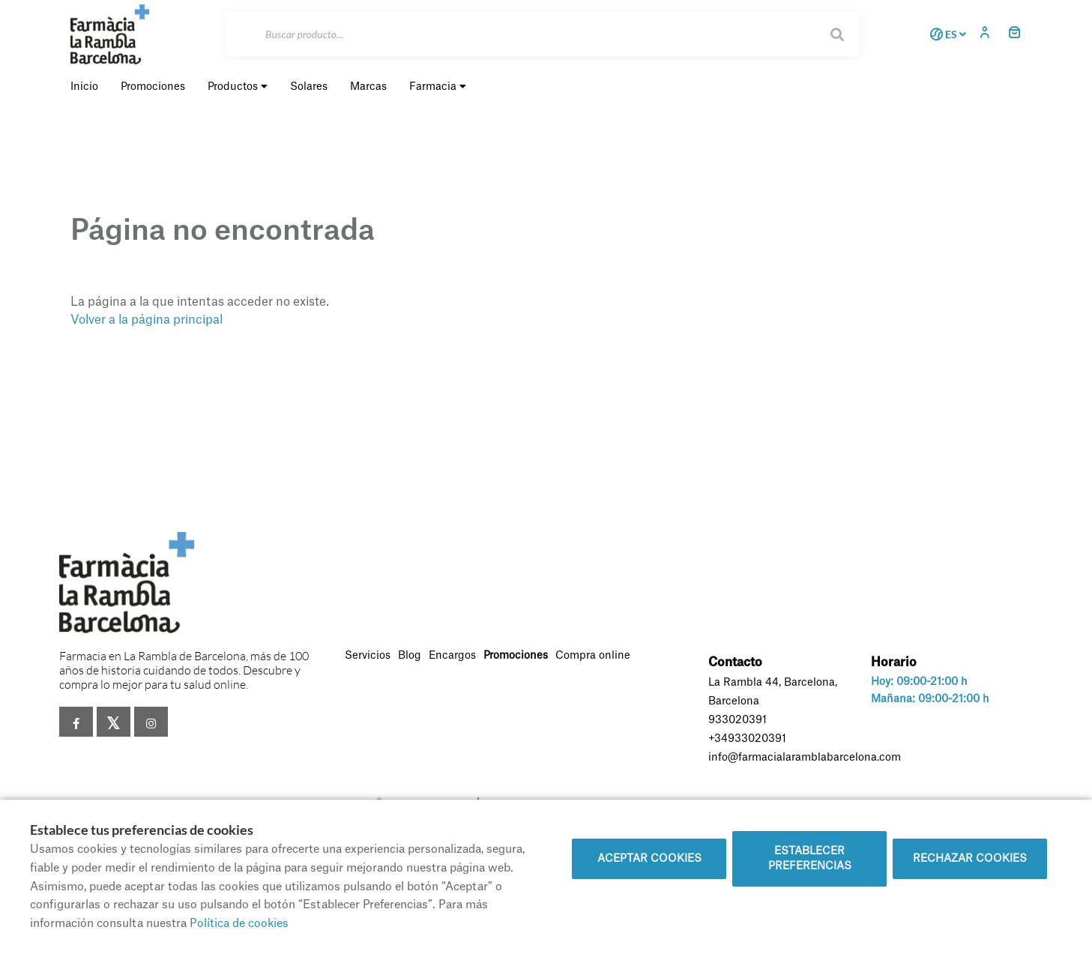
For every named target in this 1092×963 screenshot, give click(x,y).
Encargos (452, 655)
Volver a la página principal (146, 320)
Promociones (515, 655)
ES (945, 34)
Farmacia (437, 86)
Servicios (367, 655)
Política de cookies (239, 923)
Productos (238, 86)
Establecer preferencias (809, 859)
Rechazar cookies (970, 859)
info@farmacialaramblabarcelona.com (804, 757)
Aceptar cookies (649, 859)
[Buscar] (542, 34)
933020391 (737, 720)
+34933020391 (747, 739)
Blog (409, 655)
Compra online (592, 655)
